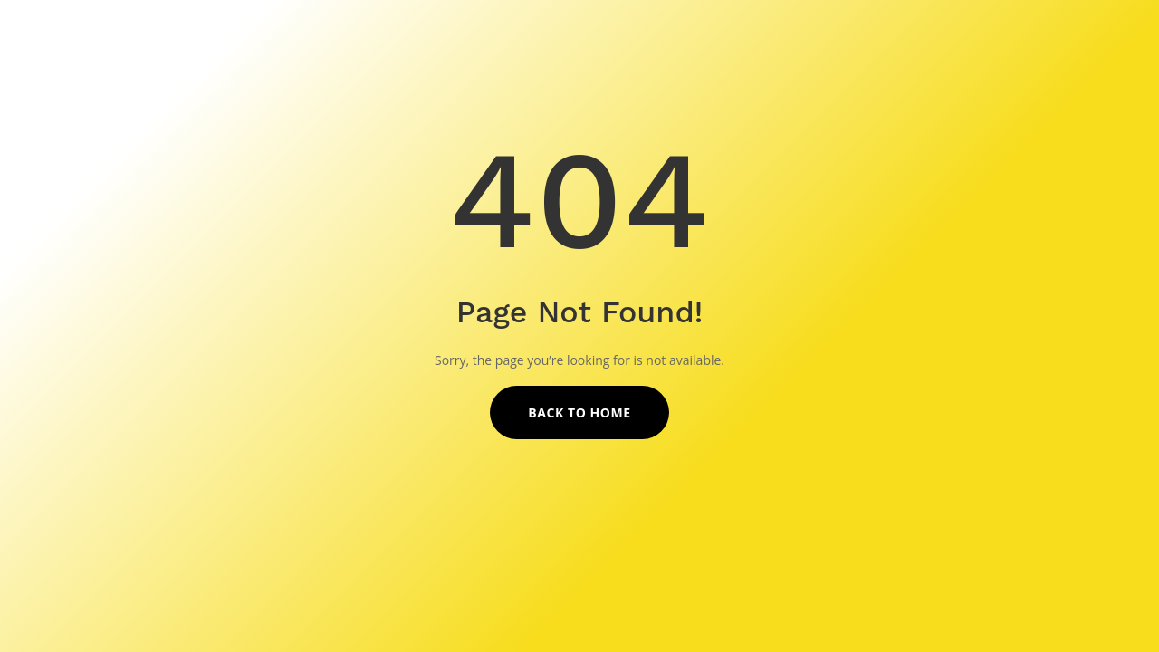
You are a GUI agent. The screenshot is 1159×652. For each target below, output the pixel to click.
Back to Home (579, 412)
